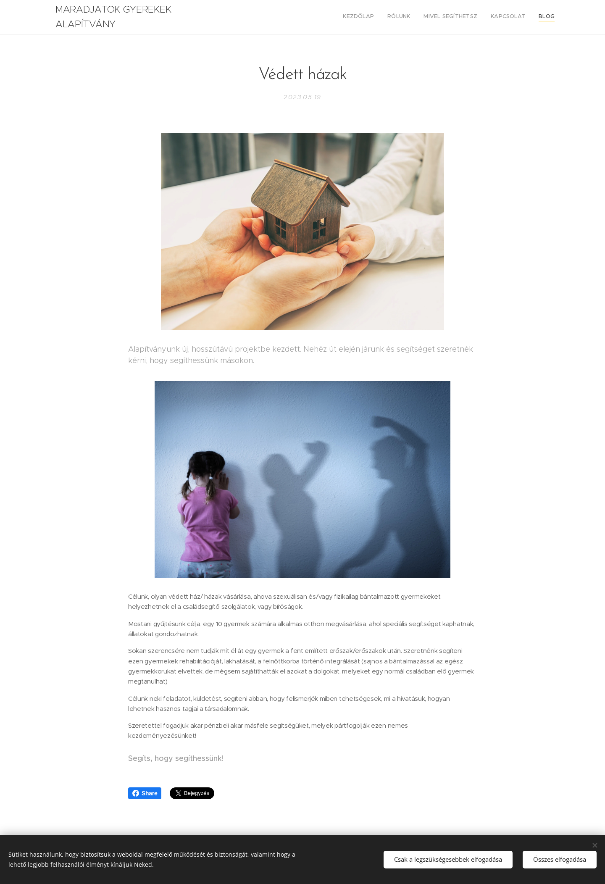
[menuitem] (503, 17)
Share (144, 793)
